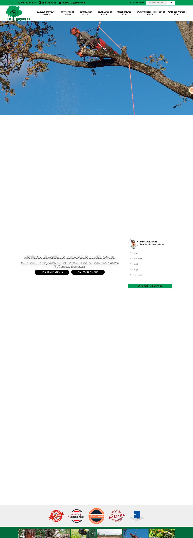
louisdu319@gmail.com (72, 2)
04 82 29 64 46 (27, 2)
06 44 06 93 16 (47, 2)
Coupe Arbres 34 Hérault (105, 13)
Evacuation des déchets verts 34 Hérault (151, 13)
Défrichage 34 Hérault (86, 13)
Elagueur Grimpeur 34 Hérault (46, 13)
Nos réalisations (52, 272)
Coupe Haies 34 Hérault (67, 13)
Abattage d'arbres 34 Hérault (177, 13)
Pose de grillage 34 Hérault (125, 13)
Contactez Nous (88, 272)
